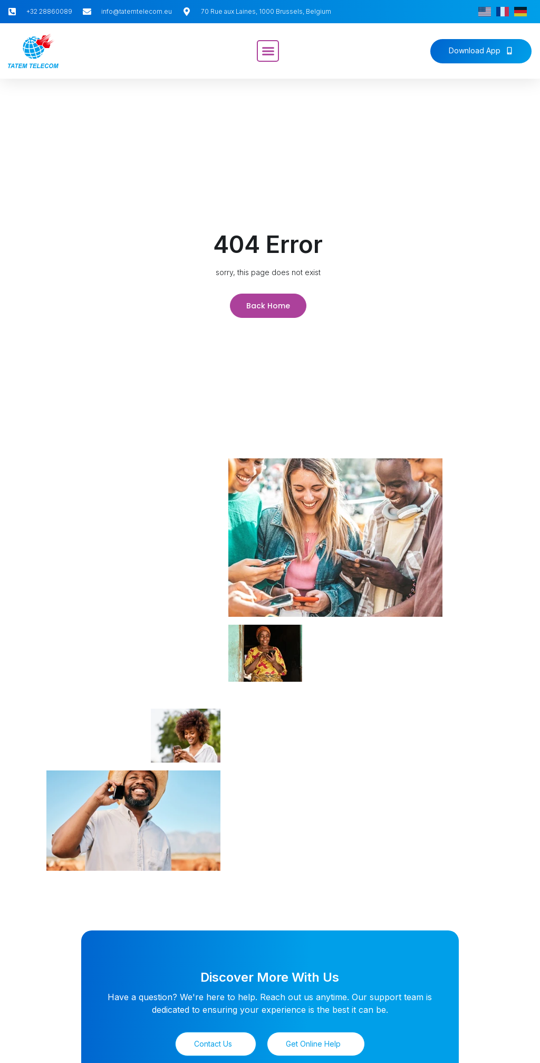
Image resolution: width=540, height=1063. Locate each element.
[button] (268, 51)
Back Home (268, 304)
